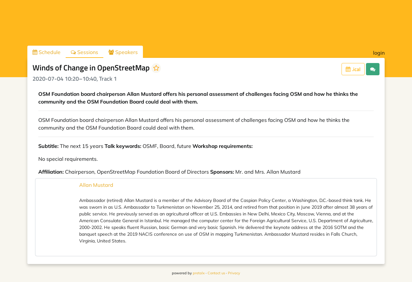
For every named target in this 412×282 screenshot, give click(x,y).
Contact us (216, 273)
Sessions (84, 52)
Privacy (234, 273)
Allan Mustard (96, 185)
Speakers (123, 52)
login (379, 53)
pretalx (199, 273)
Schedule (47, 52)
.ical (353, 69)
